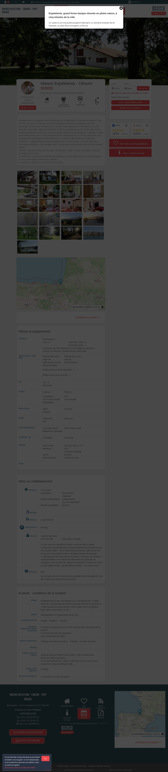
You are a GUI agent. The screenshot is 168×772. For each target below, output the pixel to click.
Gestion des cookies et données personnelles (20, 768)
